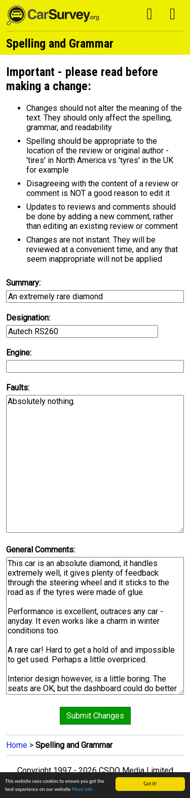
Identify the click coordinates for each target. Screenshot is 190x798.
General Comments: (40, 549)
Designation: (28, 318)
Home (16, 745)
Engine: (18, 352)
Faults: (17, 387)
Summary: (23, 283)
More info (82, 789)
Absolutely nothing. (95, 464)
